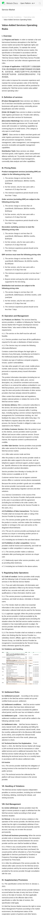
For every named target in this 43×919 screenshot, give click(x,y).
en (33, 3)
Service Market (8, 10)
